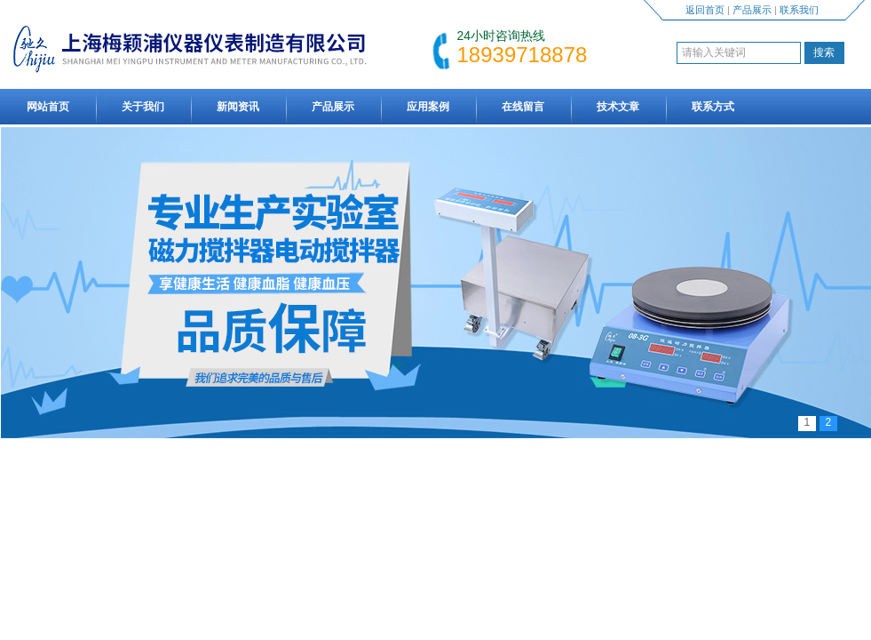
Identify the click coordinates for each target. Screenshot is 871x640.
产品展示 (752, 9)
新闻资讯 (238, 106)
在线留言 (523, 106)
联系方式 (713, 106)
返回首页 (705, 9)
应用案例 (428, 106)
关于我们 (143, 106)
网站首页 (48, 106)
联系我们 (799, 9)
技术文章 (618, 106)
